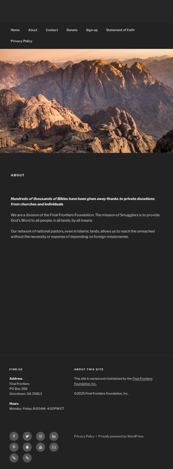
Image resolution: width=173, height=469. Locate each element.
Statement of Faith (120, 30)
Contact (52, 30)
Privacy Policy (21, 41)
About (32, 30)
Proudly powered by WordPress (120, 436)
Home (15, 30)
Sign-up (92, 30)
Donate (72, 30)
